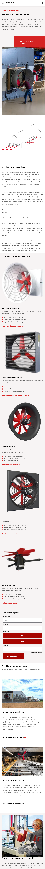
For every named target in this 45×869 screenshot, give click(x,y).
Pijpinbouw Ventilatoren (10, 603)
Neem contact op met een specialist (27, 42)
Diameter (6, 645)
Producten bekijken (11, 656)
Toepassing (6, 616)
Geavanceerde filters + (36, 652)
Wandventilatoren (8, 534)
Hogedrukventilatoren (10, 465)
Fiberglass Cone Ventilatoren (12, 326)
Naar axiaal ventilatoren (11, 11)
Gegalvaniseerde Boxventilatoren (14, 395)
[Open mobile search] (42, 3)
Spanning (6, 632)
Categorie (6, 624)
